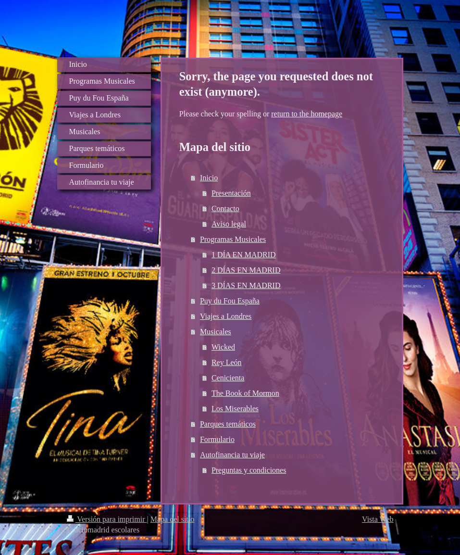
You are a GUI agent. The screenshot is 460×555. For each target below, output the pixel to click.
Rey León (226, 362)
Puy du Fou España (230, 301)
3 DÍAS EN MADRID (246, 285)
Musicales (215, 332)
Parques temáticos (228, 424)
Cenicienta (227, 378)
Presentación (231, 193)
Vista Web (377, 519)
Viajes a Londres (225, 316)
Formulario (217, 439)
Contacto (225, 208)
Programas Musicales (233, 239)
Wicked (223, 347)
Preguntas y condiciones (248, 470)
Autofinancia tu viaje (232, 455)
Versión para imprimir (107, 519)
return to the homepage (306, 114)
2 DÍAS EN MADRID (246, 270)
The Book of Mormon (245, 393)
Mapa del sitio (172, 519)
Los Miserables (235, 408)
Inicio (209, 178)
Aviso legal (228, 224)
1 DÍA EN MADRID (243, 255)
